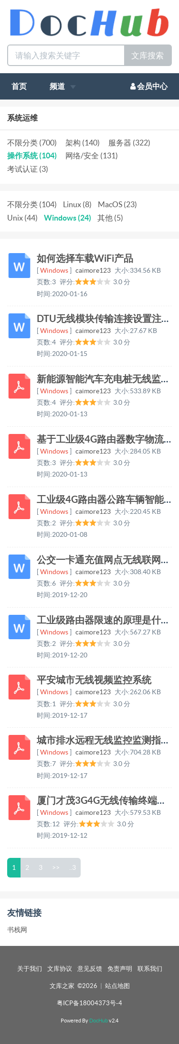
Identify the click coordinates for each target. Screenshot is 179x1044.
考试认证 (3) (27, 169)
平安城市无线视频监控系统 (94, 679)
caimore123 (93, 270)
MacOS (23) (117, 204)
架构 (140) (82, 142)
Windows (54, 270)
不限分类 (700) (32, 142)
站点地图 (117, 985)
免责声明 (119, 968)
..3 (72, 867)
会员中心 (149, 86)
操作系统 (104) (32, 155)
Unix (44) (22, 217)
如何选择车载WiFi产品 (85, 258)
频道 (63, 86)
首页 (19, 86)
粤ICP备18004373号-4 (89, 1003)
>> (56, 867)
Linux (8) (77, 204)
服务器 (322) (129, 142)
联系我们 (149, 968)
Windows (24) (67, 217)
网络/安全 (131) (91, 155)
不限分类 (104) (32, 204)
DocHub (98, 1020)
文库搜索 (147, 55)
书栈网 (17, 929)
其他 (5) (110, 217)
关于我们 (29, 968)
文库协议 (59, 968)
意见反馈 (89, 968)
